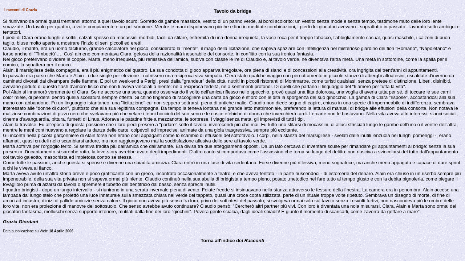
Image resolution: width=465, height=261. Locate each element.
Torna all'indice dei (232, 240)
